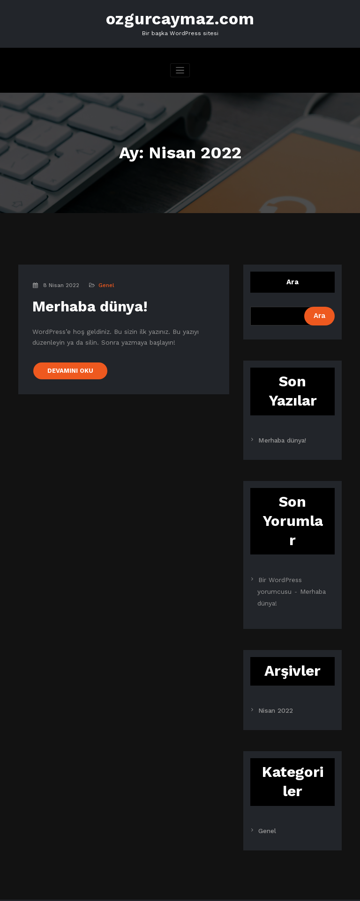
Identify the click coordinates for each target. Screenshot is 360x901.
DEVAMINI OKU (68, 360)
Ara (292, 279)
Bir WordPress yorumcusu (294, 575)
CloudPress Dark (297, 889)
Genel (105, 283)
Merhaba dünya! (83, 302)
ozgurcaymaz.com (180, 17)
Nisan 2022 (273, 690)
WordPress (53, 889)
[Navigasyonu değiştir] (180, 67)
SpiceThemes (170, 889)
